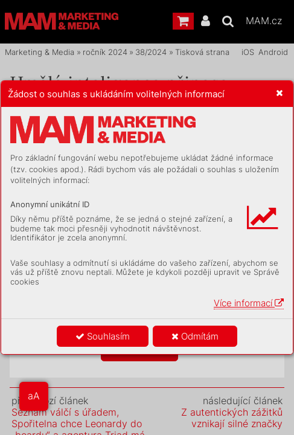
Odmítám (195, 336)
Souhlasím (102, 336)
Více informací (249, 303)
